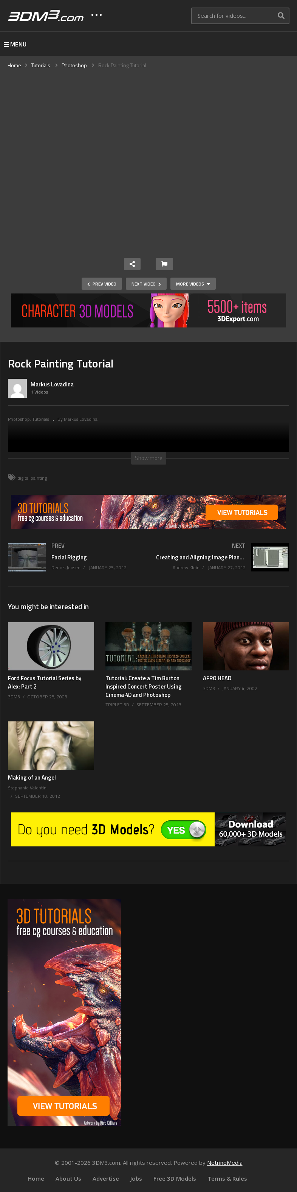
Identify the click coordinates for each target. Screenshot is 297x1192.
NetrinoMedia (225, 1162)
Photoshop (19, 419)
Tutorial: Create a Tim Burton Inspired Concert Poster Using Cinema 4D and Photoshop (143, 686)
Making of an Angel (32, 777)
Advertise (106, 1178)
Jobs (136, 1178)
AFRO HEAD (217, 678)
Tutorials (40, 419)
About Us (68, 1178)
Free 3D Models (174, 1178)
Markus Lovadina (52, 384)
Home (36, 1178)
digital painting (32, 478)
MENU (15, 44)
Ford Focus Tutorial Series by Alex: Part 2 (44, 682)
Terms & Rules (227, 1178)
